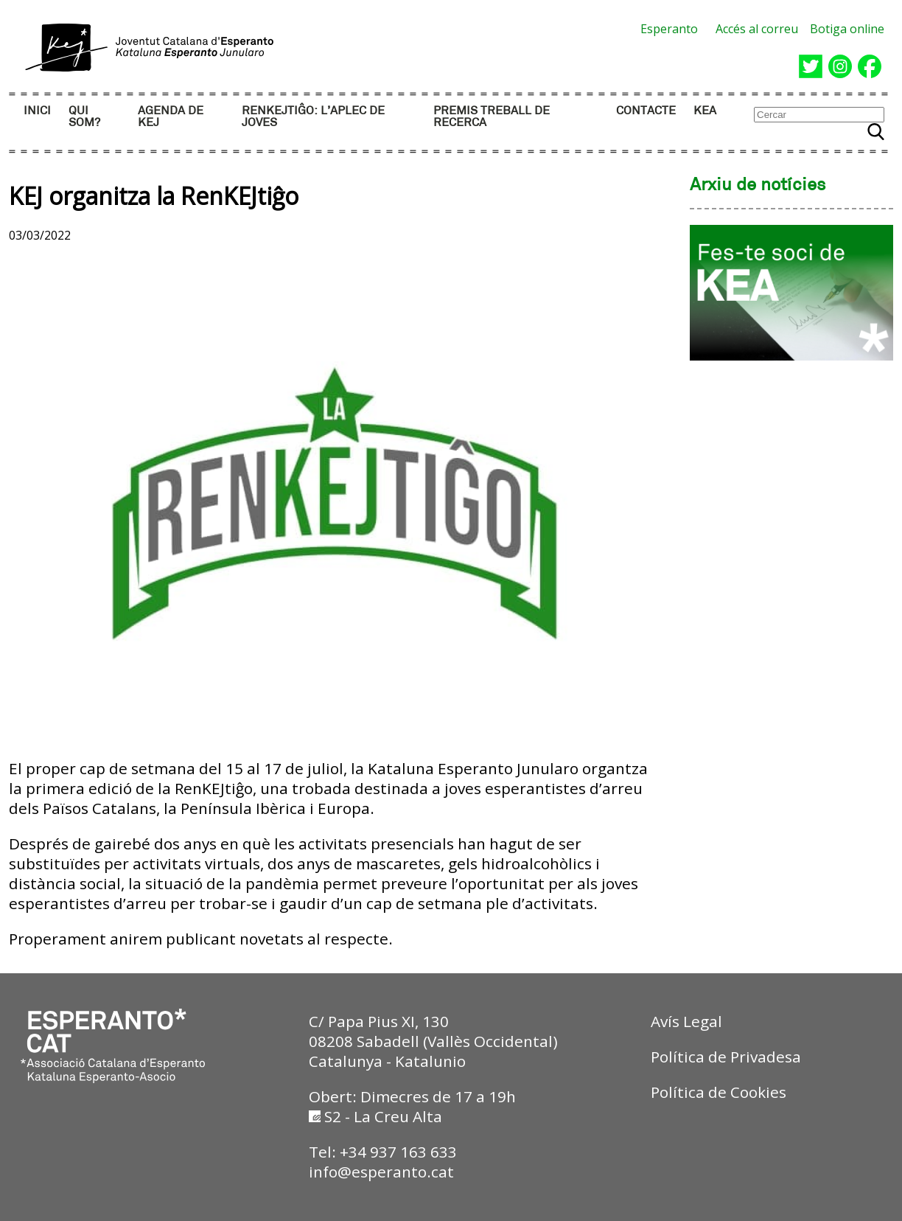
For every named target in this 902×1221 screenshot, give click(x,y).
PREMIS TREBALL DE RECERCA (491, 116)
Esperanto (669, 29)
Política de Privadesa (726, 1056)
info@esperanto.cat (381, 1171)
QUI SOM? (84, 116)
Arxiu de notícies (758, 186)
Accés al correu (757, 29)
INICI (37, 110)
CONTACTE (646, 110)
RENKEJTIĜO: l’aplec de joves (313, 116)
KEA (704, 110)
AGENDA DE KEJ (170, 116)
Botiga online (847, 29)
